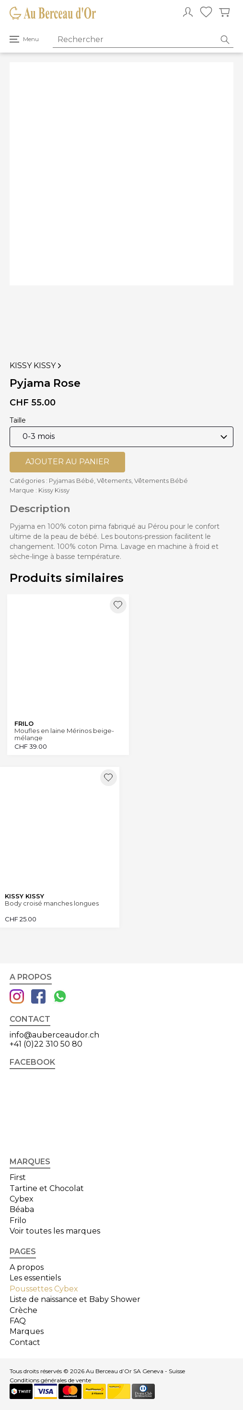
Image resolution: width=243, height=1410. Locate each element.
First (18, 1177)
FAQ (18, 1320)
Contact (25, 1342)
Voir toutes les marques (55, 1230)
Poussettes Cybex (44, 1288)
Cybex (22, 1198)
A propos (27, 1267)
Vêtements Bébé (161, 480)
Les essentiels (35, 1277)
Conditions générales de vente (50, 1380)
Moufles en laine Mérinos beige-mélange (64, 734)
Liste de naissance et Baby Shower (75, 1299)
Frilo (18, 1220)
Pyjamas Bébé (71, 480)
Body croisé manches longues (52, 903)
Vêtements (114, 480)
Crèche (23, 1310)
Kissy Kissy (36, 365)
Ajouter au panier (67, 461)
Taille (18, 420)
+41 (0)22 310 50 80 (46, 1044)
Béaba (22, 1209)
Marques (27, 1331)
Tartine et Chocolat (47, 1188)
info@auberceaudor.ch (54, 1034)
